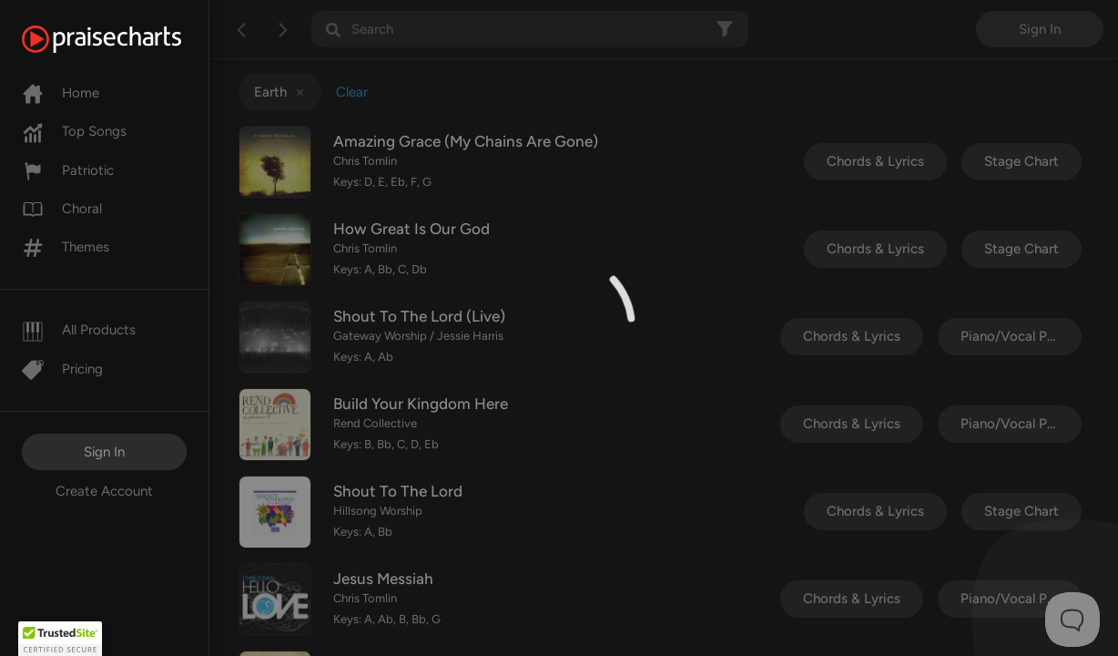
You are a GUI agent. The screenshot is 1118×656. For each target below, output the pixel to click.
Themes (65, 247)
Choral (62, 208)
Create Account (104, 491)
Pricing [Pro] (62, 369)
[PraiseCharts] (124, 39)
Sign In (104, 452)
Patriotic (68, 170)
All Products (79, 330)
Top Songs (74, 131)
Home (60, 93)
